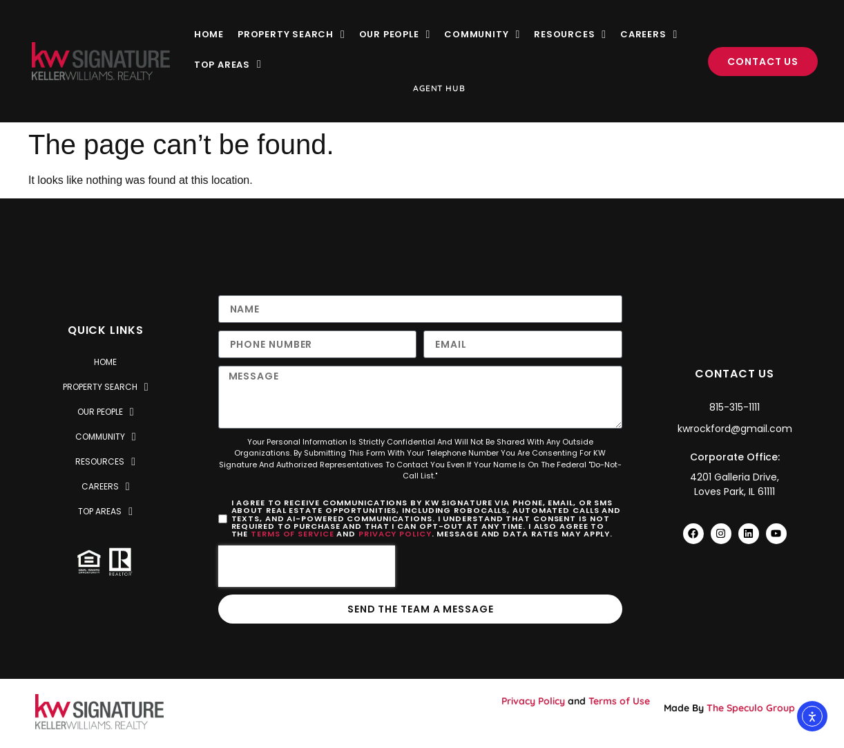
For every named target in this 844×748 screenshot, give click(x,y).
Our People (395, 34)
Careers (649, 34)
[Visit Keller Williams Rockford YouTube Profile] (776, 533)
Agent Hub (439, 88)
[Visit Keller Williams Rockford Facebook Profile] (693, 533)
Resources (570, 34)
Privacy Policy (395, 533)
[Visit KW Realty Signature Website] (101, 61)
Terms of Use (619, 701)
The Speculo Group (751, 708)
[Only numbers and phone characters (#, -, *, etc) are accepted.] (317, 344)
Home (209, 34)
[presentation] (306, 566)
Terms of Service (292, 533)
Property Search (291, 34)
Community (482, 34)
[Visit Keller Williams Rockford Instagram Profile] (721, 533)
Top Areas (228, 64)
